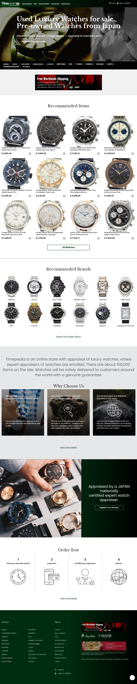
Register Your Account (36, 42)
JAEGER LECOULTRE (11, 66)
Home (57, 629)
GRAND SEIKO (40, 64)
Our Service (55, 4)
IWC (74, 64)
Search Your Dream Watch (68, 336)
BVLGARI (103, 64)
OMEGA (6, 64)
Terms (57, 661)
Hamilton (32, 629)
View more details (68, 447)
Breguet (5, 640)
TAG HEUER (26, 64)
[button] (30, 153)
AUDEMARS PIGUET (9, 633)
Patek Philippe (34, 644)
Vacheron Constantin (37, 654)
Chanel (31, 661)
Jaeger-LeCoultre (35, 640)
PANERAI (93, 64)
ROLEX (16, 64)
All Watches (68, 247)
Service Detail (44, 4)
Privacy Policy (60, 658)
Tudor (30, 647)
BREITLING (64, 64)
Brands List (66, 4)
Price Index (59, 651)
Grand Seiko (7, 661)
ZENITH (114, 64)
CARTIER (53, 64)
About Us (58, 654)
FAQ (35, 4)
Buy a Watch (27, 4)
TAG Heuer (32, 658)
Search (27, 66)
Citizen (4, 654)
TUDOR (83, 64)
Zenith (30, 651)
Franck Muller (7, 658)
